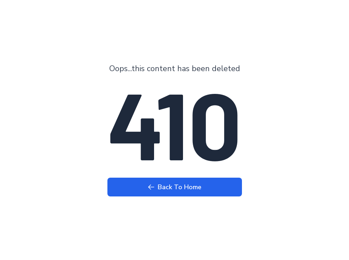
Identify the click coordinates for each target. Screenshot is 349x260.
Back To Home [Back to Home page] (174, 187)
